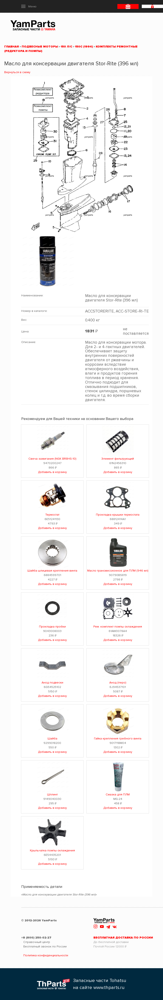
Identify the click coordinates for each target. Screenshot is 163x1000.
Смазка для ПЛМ (118, 794)
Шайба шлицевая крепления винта (52, 570)
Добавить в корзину (52, 472)
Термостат (52, 514)
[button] (29, 6)
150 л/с (66, 46)
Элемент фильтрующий (117, 458)
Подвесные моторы (40, 46)
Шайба (52, 738)
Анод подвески (52, 682)
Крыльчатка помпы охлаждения (52, 850)
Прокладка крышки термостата (117, 514)
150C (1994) (84, 46)
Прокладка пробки (52, 626)
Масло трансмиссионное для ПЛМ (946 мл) (117, 570)
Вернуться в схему (17, 72)
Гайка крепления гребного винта (117, 738)
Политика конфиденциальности (45, 955)
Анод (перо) (117, 682)
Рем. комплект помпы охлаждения (117, 626)
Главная (11, 46)
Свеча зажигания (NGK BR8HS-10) (52, 458)
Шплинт (52, 794)
